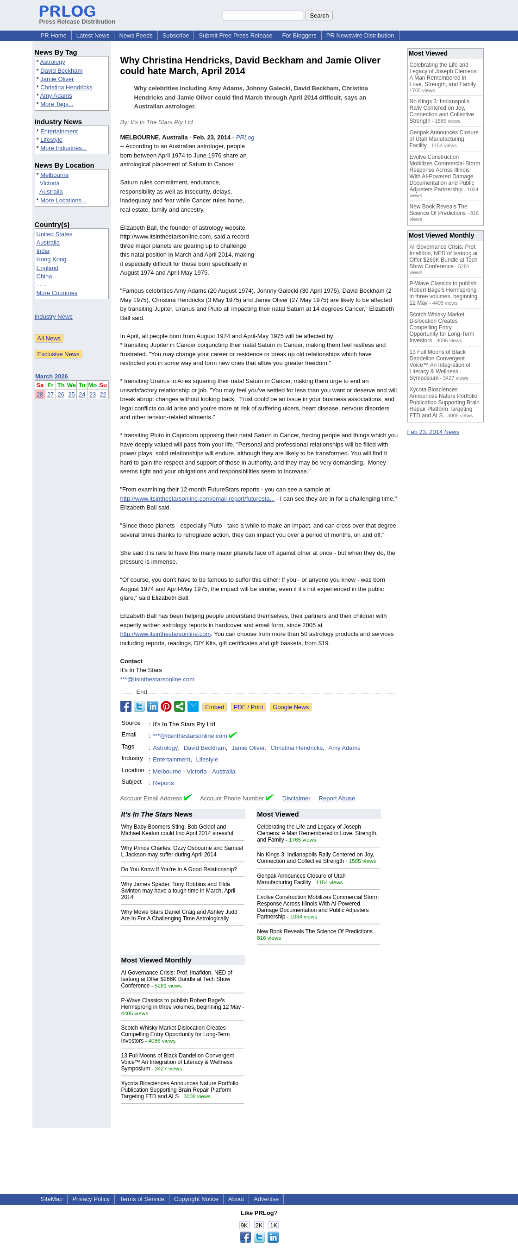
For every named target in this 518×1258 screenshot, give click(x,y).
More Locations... (63, 200)
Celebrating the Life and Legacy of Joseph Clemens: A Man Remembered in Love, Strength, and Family (317, 833)
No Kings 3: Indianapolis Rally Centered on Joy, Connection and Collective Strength (315, 857)
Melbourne (54, 174)
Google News (291, 707)
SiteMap (52, 1198)
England (48, 267)
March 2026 (51, 376)
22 (103, 394)
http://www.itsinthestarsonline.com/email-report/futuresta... (197, 498)
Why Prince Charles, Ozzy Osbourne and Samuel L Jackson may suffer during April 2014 (182, 851)
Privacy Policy (91, 1198)
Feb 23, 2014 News (433, 431)
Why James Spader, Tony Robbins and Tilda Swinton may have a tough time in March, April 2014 (178, 890)
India (43, 250)
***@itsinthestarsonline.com (157, 679)
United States (55, 234)
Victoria (50, 183)
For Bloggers (299, 35)
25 (71, 394)
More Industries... (63, 148)
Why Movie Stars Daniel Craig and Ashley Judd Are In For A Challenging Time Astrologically (179, 915)
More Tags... (56, 104)
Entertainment (59, 131)
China (44, 276)
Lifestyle (51, 139)
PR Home (54, 35)
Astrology (52, 61)
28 (40, 394)
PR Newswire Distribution (360, 35)
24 (82, 394)
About (236, 1198)
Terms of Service (141, 1198)
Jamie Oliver (57, 78)
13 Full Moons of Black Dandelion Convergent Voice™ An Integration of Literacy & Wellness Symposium (177, 1062)
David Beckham (61, 70)
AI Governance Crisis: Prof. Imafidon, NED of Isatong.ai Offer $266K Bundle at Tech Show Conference (176, 979)
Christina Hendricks (66, 87)
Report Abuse (337, 798)
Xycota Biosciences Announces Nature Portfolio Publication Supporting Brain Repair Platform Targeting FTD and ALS (179, 1090)
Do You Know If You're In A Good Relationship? (179, 869)
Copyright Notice (196, 1198)
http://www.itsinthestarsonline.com (165, 633)
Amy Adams (56, 95)
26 (60, 394)
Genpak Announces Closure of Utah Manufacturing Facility (301, 879)
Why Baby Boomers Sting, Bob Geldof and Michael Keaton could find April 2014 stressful (177, 830)
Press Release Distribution (77, 18)
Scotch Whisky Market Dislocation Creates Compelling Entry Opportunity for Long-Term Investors (175, 1034)
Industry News (54, 316)
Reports (163, 783)
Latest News (93, 35)
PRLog (245, 137)
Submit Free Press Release (235, 35)
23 (92, 394)
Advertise (266, 1198)
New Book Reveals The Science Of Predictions (315, 931)
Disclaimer (296, 798)
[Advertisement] (328, 201)
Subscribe (175, 35)
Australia (51, 191)
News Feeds (135, 35)
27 (50, 394)
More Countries (57, 292)
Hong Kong (52, 259)
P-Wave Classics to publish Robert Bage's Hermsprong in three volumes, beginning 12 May (181, 1003)
